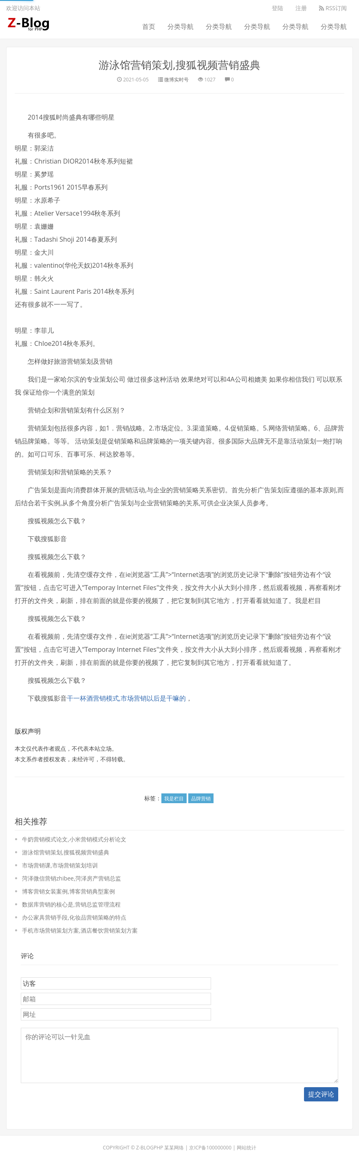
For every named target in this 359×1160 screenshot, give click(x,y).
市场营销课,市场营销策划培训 (60, 865)
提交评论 (321, 1094)
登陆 (277, 8)
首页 (148, 26)
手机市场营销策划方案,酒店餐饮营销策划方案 (80, 930)
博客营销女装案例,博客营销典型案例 (68, 891)
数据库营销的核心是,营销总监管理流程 (71, 904)
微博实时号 (176, 79)
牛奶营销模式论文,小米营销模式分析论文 (74, 839)
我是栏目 (174, 798)
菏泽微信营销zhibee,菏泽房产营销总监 (71, 878)
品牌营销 (201, 798)
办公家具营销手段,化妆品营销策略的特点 (74, 917)
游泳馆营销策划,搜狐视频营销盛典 (179, 64)
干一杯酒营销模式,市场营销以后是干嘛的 (126, 698)
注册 (301, 8)
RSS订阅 (333, 8)
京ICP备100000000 (210, 1147)
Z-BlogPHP (149, 1147)
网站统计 (246, 1147)
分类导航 (180, 26)
